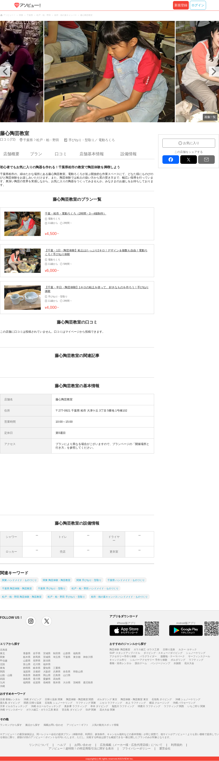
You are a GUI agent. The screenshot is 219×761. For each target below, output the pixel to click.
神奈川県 (88, 657)
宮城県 (46, 653)
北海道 (3, 649)
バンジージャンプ (160, 663)
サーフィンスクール (199, 656)
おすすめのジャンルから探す (128, 643)
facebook (170, 159)
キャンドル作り (118, 659)
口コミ (61, 154)
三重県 (56, 668)
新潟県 (46, 660)
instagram (31, 621)
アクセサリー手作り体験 (123, 656)
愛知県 (46, 668)
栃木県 (26, 657)
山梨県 (26, 660)
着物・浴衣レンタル (120, 663)
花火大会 (189, 663)
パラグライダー (148, 656)
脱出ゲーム (141, 663)
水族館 (177, 663)
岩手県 (36, 653)
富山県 (26, 664)
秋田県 (56, 653)
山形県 (66, 653)
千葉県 (66, 657)
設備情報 (128, 154)
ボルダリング (178, 659)
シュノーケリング (195, 653)
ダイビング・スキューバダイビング (163, 653)
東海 (2, 668)
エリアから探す (10, 643)
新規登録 (180, 5)
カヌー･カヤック (187, 649)
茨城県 (46, 657)
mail (206, 159)
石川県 (36, 664)
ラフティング (196, 659)
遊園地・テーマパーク (172, 656)
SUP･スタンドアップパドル (125, 653)
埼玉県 (56, 657)
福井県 (46, 664)
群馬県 (36, 657)
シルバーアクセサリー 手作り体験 (148, 659)
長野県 (36, 660)
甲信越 (3, 660)
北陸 (2, 664)
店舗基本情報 (91, 154)
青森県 (26, 653)
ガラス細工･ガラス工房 (146, 649)
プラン (36, 154)
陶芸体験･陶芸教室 (120, 649)
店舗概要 (11, 154)
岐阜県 (36, 668)
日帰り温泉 (169, 649)
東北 (2, 653)
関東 (2, 657)
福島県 (77, 653)
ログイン (197, 5)
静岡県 (26, 668)
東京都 (77, 657)
